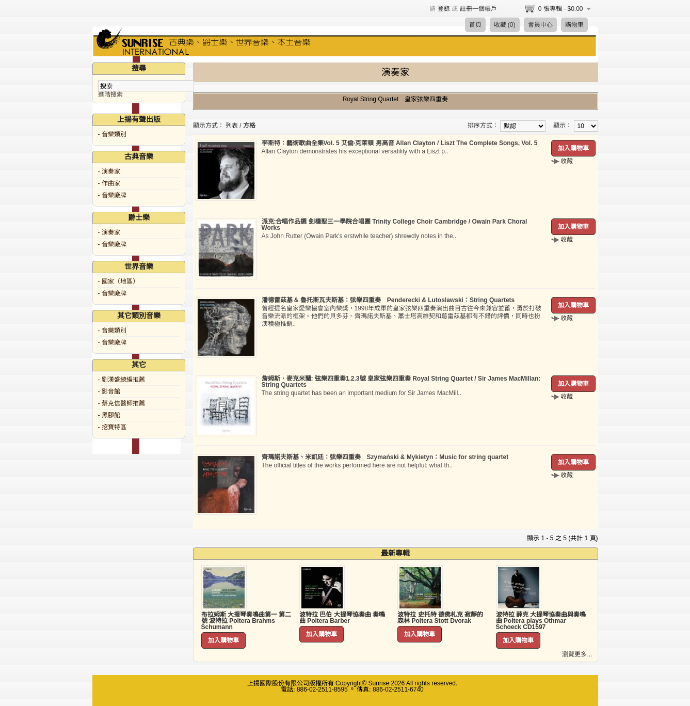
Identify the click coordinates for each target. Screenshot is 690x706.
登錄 (444, 8)
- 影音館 (109, 391)
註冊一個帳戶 (478, 8)
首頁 (475, 24)
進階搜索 (110, 94)
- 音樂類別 (112, 134)
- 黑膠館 (109, 415)
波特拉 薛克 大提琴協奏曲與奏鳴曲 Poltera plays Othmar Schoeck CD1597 (541, 620)
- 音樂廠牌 (112, 195)
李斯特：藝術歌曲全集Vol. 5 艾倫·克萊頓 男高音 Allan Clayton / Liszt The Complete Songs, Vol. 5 (400, 143)
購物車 (574, 24)
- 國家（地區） (118, 281)
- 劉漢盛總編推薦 (121, 379)
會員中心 (540, 24)
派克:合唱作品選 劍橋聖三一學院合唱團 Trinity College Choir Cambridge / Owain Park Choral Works (394, 224)
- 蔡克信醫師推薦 (121, 403)
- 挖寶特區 (112, 427)
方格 (249, 125)
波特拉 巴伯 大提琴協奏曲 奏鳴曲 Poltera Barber (342, 617)
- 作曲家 (109, 183)
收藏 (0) (505, 24)
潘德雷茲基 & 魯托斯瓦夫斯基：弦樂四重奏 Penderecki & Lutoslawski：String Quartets (388, 300)
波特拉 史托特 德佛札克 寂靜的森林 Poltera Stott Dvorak (440, 617)
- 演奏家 (109, 171)
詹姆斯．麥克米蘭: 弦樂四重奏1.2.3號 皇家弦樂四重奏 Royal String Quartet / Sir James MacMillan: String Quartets (401, 381)
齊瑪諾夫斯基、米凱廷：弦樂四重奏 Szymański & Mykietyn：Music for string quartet (385, 457)
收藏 (566, 161)
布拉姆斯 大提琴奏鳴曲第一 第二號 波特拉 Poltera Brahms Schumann (246, 620)
